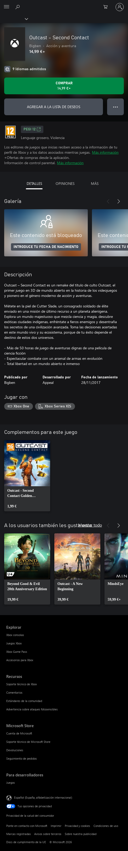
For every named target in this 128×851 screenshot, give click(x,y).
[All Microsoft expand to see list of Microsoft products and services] (6, 7)
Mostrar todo (90, 525)
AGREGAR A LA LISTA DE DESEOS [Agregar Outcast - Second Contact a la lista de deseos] (53, 106)
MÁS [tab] (94, 183)
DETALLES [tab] (34, 183)
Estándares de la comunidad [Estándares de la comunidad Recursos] (24, 701)
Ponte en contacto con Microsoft (26, 825)
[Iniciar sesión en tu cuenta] (119, 7)
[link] (27, 475)
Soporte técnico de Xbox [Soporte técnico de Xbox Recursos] (21, 684)
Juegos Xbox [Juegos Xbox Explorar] (14, 643)
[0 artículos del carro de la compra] (107, 7)
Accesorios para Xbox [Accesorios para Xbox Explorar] (19, 660)
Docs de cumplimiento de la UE (26, 842)
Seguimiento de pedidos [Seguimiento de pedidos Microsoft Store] (21, 758)
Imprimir (56, 825)
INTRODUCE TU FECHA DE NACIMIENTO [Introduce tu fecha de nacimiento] (46, 247)
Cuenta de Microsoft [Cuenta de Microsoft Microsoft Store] (19, 733)
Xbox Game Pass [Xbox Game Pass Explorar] (16, 651)
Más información (105, 152)
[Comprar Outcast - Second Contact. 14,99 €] (64, 86)
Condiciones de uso (106, 825)
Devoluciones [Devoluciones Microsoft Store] (14, 750)
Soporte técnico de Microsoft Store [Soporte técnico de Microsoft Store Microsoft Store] (28, 741)
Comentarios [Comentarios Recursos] (14, 692)
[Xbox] (14, 18)
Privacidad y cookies (77, 825)
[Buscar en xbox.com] (18, 7)
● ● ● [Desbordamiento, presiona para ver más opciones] (115, 106)
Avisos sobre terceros (47, 834)
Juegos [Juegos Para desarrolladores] (10, 782)
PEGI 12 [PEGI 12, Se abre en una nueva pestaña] (32, 129)
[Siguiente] (118, 201)
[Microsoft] (64, 4)
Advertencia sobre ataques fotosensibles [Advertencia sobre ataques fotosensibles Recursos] (32, 709)
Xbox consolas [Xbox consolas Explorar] (15, 635)
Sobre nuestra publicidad (80, 834)
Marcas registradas (18, 834)
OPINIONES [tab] (65, 183)
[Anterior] (108, 201)
